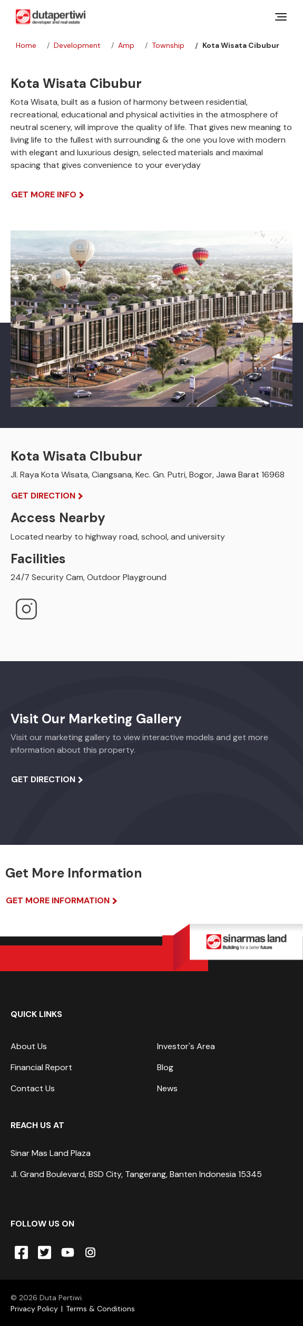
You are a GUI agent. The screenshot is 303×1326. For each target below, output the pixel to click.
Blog (165, 1067)
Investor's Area (186, 1046)
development (77, 45)
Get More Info (43, 194)
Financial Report (41, 1067)
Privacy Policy (34, 1308)
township (168, 45)
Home (26, 45)
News (167, 1088)
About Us (29, 1046)
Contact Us (33, 1088)
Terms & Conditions (100, 1308)
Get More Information (58, 900)
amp (126, 45)
